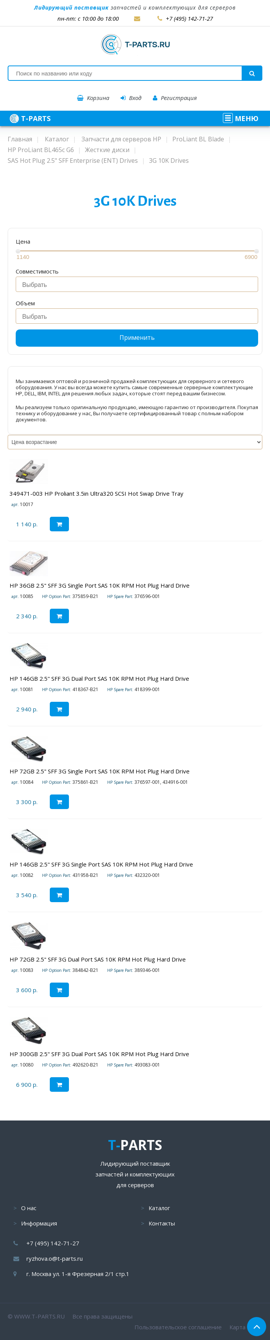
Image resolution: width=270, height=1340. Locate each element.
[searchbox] (139, 285)
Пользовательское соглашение (178, 1327)
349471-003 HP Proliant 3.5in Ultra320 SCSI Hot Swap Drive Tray (96, 493)
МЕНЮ (241, 118)
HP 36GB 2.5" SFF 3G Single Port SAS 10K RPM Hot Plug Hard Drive (100, 585)
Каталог (159, 1208)
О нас (28, 1208)
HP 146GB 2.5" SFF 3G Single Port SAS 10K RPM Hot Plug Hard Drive (101, 864)
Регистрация (175, 98)
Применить (137, 337)
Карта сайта (245, 1327)
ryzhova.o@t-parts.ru (54, 1258)
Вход (131, 98)
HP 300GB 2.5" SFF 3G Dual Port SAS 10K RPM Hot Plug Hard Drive (99, 1054)
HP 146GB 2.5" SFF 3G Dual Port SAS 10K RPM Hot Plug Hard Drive (99, 678)
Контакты (162, 1223)
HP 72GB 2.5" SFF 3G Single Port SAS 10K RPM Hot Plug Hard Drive (100, 771)
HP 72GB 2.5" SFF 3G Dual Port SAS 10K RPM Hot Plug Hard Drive (98, 959)
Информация (39, 1223)
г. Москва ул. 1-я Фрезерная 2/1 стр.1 (77, 1274)
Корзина (93, 98)
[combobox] (137, 284)
